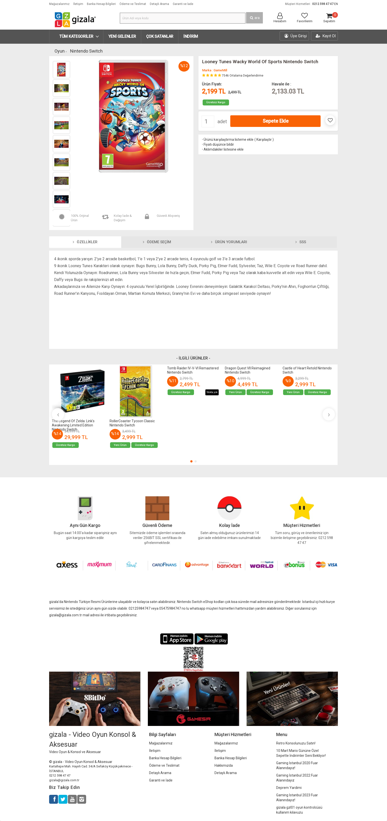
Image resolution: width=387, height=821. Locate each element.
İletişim (78, 4)
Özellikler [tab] (85, 242)
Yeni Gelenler (122, 36)
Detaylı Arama (159, 4)
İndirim (190, 36)
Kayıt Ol (326, 36)
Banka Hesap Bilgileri (101, 4)
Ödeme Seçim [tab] (157, 242)
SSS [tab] (300, 242)
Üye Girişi (295, 36)
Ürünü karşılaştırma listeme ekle (227, 139)
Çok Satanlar (159, 36)
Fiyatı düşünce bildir (217, 144)
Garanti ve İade (183, 4)
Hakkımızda (223, 765)
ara (254, 18)
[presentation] (58, 414)
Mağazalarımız (59, 4)
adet (222, 121)
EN (336, 4)
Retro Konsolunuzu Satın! (295, 743)
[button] (191, 461)
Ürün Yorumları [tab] (229, 242)
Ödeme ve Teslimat (132, 4)
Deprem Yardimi (289, 788)
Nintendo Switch (86, 51)
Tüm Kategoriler (76, 36)
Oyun (60, 51)
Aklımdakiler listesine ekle (222, 149)
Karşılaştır (264, 139)
